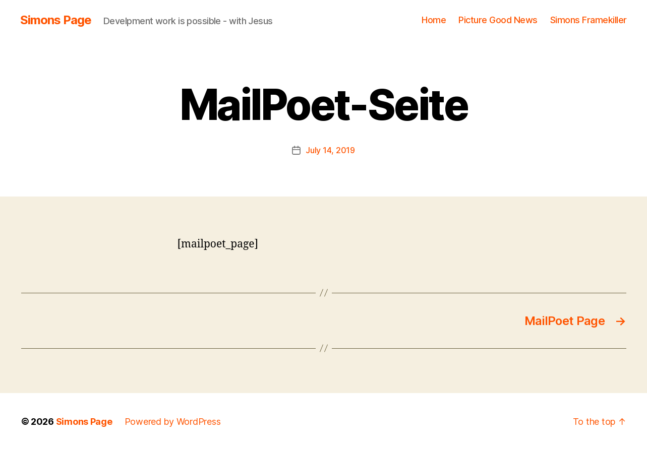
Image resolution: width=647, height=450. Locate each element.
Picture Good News (498, 20)
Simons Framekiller (588, 20)
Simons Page (55, 20)
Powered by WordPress (173, 421)
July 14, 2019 (330, 150)
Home (434, 20)
